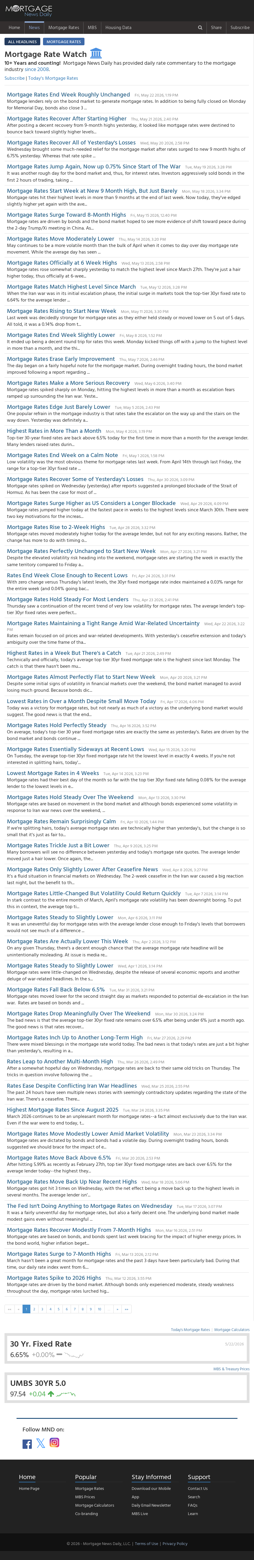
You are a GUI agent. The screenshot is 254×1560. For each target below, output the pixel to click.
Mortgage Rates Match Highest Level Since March (71, 286)
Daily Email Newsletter (151, 1505)
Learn (193, 1513)
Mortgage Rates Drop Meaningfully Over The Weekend (79, 1013)
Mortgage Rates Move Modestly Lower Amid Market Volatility (88, 1133)
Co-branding (86, 1513)
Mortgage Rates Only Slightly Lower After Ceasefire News (82, 868)
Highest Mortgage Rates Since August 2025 (62, 1109)
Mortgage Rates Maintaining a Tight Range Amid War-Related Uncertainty (103, 622)
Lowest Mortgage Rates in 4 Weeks (53, 772)
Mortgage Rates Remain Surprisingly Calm (61, 820)
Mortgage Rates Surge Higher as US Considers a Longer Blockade (91, 502)
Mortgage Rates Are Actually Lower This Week (67, 940)
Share (216, 27)
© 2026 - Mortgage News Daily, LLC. (98, 1543)
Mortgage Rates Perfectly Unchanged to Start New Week (81, 550)
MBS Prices (85, 1496)
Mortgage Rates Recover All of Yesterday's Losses (71, 142)
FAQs (192, 1505)
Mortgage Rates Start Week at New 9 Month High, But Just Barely (92, 190)
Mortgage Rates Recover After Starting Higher (67, 118)
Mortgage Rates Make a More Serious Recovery (68, 382)
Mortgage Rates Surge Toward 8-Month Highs (66, 214)
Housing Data (118, 27)
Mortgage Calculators (231, 1330)
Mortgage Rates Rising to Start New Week (61, 310)
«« (9, 1309)
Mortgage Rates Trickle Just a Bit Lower (58, 844)
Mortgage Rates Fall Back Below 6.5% (56, 989)
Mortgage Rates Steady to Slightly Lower (60, 916)
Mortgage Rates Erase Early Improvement (61, 358)
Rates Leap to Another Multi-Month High (60, 1060)
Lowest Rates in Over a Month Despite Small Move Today (81, 700)
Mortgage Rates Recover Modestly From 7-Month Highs (79, 1229)
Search (194, 1496)
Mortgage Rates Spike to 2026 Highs (54, 1277)
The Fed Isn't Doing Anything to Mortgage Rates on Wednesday (89, 1205)
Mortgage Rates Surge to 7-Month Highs (59, 1253)
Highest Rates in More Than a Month (54, 430)
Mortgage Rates (63, 27)
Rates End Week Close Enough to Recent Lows (67, 574)
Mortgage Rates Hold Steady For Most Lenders (67, 598)
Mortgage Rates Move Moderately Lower (60, 238)
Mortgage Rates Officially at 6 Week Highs (62, 262)
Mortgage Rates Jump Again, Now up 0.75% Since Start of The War (94, 166)
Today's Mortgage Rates (53, 78)
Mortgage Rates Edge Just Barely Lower (59, 406)
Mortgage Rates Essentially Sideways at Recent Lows (75, 748)
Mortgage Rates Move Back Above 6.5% (59, 1157)
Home (14, 27)
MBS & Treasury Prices (231, 1369)
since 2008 (37, 69)
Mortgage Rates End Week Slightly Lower (61, 334)
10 (99, 1309)
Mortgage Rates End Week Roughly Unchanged (68, 94)
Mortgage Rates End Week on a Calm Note (62, 454)
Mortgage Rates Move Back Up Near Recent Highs (72, 1181)
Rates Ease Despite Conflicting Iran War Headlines (72, 1085)
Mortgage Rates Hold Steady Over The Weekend (70, 796)
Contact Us (198, 1488)
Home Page (29, 1488)
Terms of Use (146, 1543)
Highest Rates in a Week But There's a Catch (64, 652)
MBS (92, 27)
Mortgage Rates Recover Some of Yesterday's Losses (75, 478)
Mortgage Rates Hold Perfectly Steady (56, 724)
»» (126, 1309)
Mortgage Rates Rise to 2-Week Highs (56, 526)
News (34, 27)
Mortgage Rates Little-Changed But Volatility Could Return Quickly (94, 892)
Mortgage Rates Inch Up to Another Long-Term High (75, 1037)
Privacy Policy (175, 1543)
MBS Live (140, 1513)
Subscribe (240, 27)
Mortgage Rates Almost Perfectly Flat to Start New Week (81, 676)
